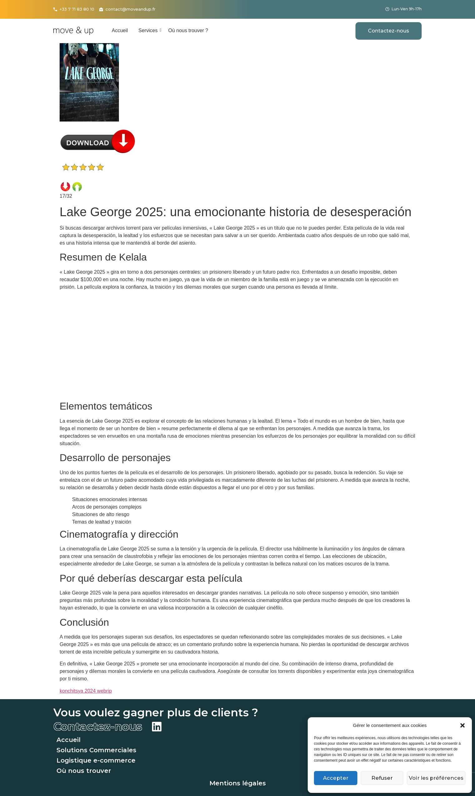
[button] (462, 725)
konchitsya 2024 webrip (86, 691)
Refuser (384, 778)
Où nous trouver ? (188, 30)
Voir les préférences (437, 778)
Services (149, 30)
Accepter (336, 778)
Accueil (120, 30)
